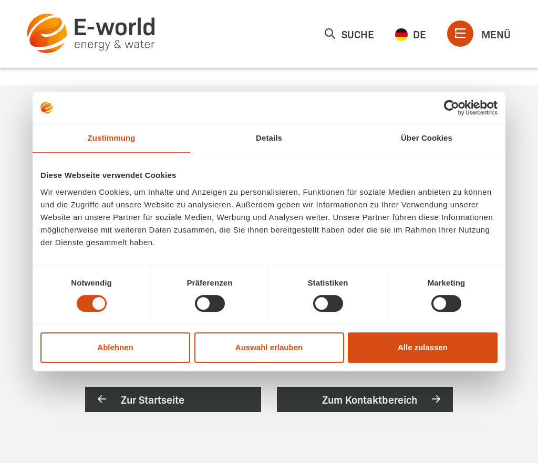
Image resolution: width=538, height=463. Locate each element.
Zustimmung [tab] (112, 137)
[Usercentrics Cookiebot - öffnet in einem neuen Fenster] (452, 107)
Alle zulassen (423, 347)
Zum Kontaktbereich (382, 399)
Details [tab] (269, 137)
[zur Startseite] (90, 33)
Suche (349, 33)
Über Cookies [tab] (426, 137)
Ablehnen (115, 347)
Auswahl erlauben (269, 347)
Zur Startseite (140, 399)
